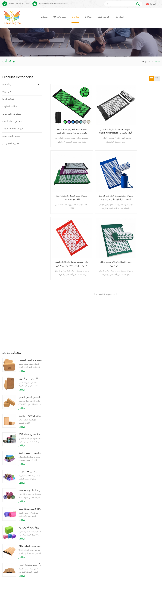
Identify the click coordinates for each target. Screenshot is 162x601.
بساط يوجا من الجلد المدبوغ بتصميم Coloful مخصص (28, 503)
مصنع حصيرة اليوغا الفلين (68, 540)
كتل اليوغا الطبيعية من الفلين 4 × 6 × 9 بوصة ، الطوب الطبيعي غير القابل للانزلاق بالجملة (30, 218)
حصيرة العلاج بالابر (10, 143)
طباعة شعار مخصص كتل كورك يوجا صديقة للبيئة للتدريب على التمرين (30, 181)
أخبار (101, 589)
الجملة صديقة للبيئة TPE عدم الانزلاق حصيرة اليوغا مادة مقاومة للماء (30, 311)
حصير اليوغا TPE (64, 504)
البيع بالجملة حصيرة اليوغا (68, 557)
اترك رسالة (140, 598)
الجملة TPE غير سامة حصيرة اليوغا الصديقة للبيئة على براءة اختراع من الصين (30, 274)
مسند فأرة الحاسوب (11, 114)
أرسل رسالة (43, 480)
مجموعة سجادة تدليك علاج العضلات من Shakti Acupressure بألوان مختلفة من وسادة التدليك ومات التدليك (91, 115)
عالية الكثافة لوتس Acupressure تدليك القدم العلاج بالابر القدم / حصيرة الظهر (63, 165)
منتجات (75, 17)
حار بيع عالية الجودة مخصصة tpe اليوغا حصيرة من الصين (30, 293)
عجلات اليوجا (8, 99)
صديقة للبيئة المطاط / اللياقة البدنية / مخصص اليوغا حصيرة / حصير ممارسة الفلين (30, 367)
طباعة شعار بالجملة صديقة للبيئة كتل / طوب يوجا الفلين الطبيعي (30, 162)
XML (81, 594)
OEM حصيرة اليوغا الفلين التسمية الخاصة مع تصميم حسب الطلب (30, 348)
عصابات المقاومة (10, 106)
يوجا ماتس (7, 84)
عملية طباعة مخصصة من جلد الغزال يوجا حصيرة (28, 513)
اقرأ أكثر (22, 173)
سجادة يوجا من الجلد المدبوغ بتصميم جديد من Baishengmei (111, 521)
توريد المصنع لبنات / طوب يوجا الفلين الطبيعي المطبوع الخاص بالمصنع (30, 199)
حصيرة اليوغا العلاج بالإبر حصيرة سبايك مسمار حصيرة (91, 165)
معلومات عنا (59, 17)
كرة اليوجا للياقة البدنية (12, 129)
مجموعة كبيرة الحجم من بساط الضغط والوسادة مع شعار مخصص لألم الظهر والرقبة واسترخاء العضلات (63, 115)
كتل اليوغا (6, 91)
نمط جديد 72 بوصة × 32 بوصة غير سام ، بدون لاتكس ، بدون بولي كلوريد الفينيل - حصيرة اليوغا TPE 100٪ (30, 255)
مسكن (44, 17)
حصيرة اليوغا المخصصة (67, 525)
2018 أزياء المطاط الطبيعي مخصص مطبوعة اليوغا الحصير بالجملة (30, 237)
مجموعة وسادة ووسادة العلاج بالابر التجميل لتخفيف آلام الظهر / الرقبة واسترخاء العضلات (147, 115)
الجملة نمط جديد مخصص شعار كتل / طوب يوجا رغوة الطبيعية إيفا (30, 330)
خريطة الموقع (144, 589)
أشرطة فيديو (103, 17)
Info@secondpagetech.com (53, 4)
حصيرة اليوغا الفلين (65, 519)
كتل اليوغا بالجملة (65, 545)
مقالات (88, 17)
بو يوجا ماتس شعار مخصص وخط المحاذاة (26, 523)
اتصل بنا (120, 17)
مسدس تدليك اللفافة (12, 121)
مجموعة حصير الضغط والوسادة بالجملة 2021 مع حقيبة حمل (119, 115)
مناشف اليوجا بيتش (11, 136)
